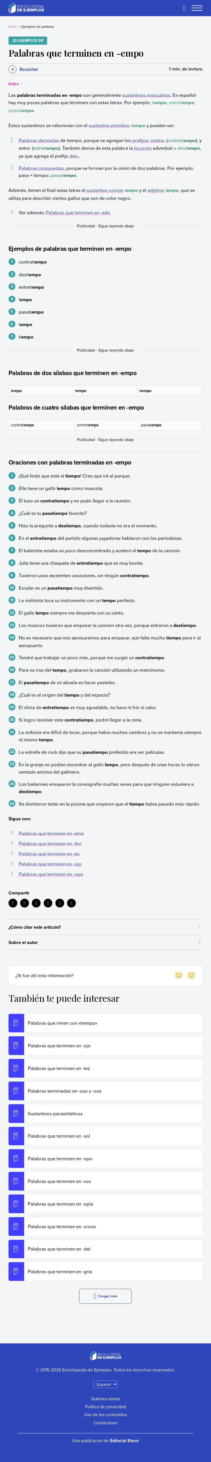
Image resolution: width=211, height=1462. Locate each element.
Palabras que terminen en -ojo (50, 863)
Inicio (13, 26)
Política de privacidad (105, 1406)
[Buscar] (184, 8)
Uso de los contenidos (105, 1414)
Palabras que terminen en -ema (51, 833)
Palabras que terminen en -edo (78, 212)
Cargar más (105, 1296)
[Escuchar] (23, 69)
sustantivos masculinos (146, 95)
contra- (158, 140)
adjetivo (155, 190)
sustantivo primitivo (109, 125)
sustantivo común (105, 190)
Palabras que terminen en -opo (51, 874)
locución (143, 148)
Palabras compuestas (41, 168)
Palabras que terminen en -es (49, 853)
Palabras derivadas (39, 140)
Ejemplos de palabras (37, 26)
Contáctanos (105, 1423)
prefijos (140, 140)
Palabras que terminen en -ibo (50, 843)
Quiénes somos (105, 1398)
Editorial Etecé (124, 1440)
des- (74, 156)
